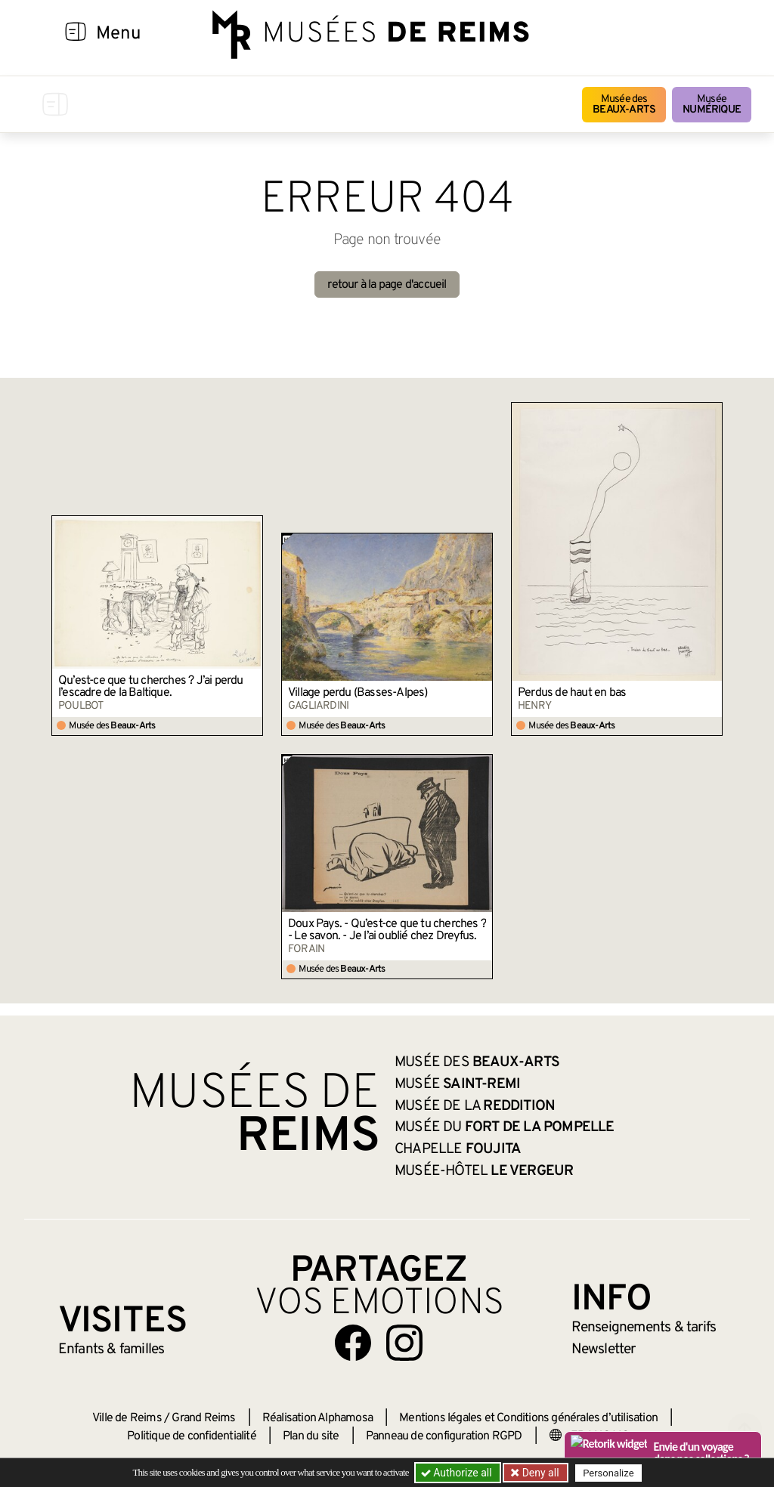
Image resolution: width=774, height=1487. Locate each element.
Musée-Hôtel (484, 1171)
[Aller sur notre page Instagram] (404, 1343)
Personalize (608, 1473)
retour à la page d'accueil (386, 284)
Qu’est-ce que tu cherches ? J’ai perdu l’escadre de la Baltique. (150, 687)
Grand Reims (203, 1418)
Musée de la (475, 1106)
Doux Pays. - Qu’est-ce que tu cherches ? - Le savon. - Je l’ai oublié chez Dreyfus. (387, 930)
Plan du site (311, 1436)
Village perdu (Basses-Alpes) (358, 693)
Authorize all (457, 1473)
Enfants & (111, 1349)
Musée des (624, 104)
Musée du (505, 1127)
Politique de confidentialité (191, 1436)
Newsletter (603, 1349)
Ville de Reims (127, 1418)
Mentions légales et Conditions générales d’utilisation (528, 1418)
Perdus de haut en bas (572, 693)
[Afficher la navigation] (75, 34)
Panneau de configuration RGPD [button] (444, 1436)
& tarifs (644, 1328)
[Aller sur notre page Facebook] (353, 1343)
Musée (712, 104)
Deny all (539, 1473)
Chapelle (458, 1149)
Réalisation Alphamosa (317, 1418)
